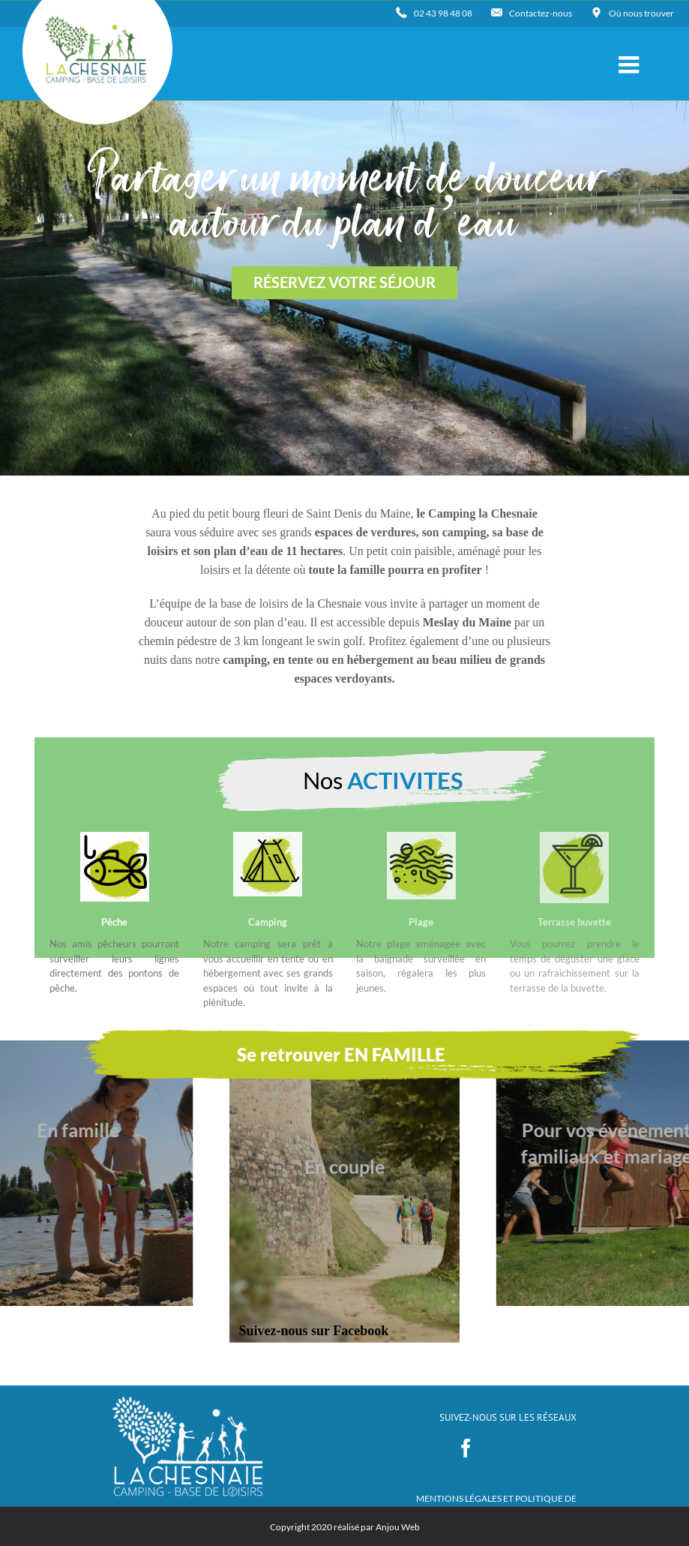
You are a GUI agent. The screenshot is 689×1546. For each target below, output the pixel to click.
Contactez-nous (540, 13)
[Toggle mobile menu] (631, 65)
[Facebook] (466, 1448)
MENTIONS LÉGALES (459, 1498)
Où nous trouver (641, 13)
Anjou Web (398, 1526)
